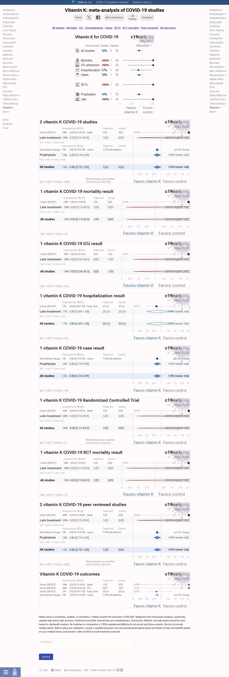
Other (5, 119)
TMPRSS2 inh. (10, 99)
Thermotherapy (11, 103)
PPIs (5, 87)
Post (45, 670)
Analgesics (8, 9)
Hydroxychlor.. (10, 42)
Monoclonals (9, 66)
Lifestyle (7, 50)
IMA (79, 631)
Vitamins (7, 107)
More (5, 111)
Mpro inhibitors (10, 71)
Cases (108, 27)
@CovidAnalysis (72, 670)
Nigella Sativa (10, 79)
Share (58, 670)
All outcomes (168, 27)
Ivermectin (8, 46)
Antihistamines (10, 18)
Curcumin (7, 34)
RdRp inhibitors (10, 95)
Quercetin (8, 91)
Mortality (71, 27)
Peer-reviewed (149, 27)
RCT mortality (131, 27)
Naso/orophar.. (10, 75)
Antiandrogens (10, 14)
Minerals (7, 62)
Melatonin (8, 54)
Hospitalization (94, 27)
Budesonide (9, 22)
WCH (89, 631)
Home (6, 127)
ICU (81, 27)
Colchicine (8, 26)
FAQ (86, 670)
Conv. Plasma (9, 30)
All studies (58, 27)
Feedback (7, 123)
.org (84, 2)
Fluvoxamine (9, 38)
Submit (46, 656)
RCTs (117, 27)
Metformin (8, 58)
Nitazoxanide (9, 83)
